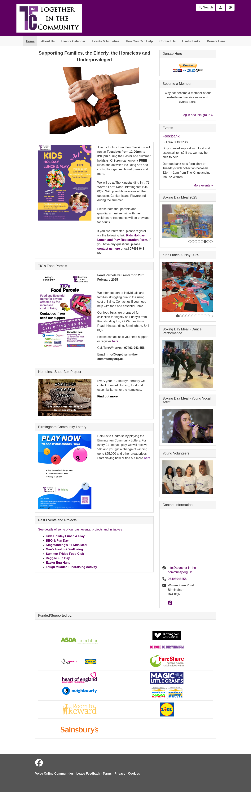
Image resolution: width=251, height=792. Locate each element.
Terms (107, 773)
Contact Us (167, 41)
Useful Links (191, 41)
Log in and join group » (197, 115)
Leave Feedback (88, 773)
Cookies (134, 773)
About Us (48, 41)
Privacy (119, 773)
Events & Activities (105, 41)
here (115, 341)
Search (205, 7)
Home (30, 41)
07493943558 (177, 578)
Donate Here (216, 41)
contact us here (108, 248)
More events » (203, 185)
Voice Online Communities (54, 773)
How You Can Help (139, 41)
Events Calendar (73, 41)
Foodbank (170, 136)
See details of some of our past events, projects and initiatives (80, 529)
